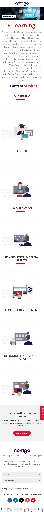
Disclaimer (18, 489)
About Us (7, 474)
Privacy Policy (7, 489)
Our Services (9, 480)
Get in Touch (22, 433)
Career (26, 489)
